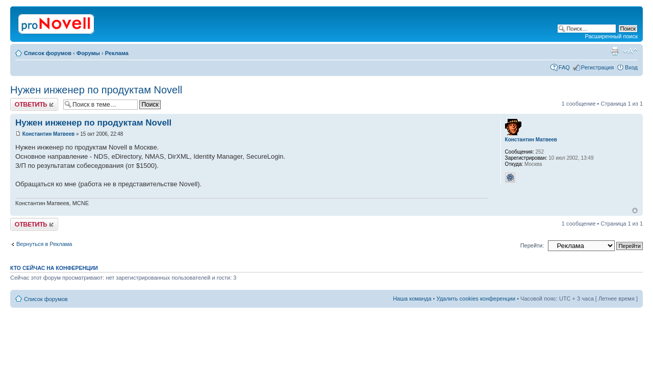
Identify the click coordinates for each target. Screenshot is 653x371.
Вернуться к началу (635, 210)
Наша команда (412, 298)
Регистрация (597, 67)
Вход (631, 67)
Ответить (34, 104)
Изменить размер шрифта (630, 51)
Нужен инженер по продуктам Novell (96, 89)
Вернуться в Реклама (44, 244)
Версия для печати (614, 51)
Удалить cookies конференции (476, 298)
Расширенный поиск (611, 36)
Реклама (117, 53)
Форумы (88, 53)
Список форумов (47, 53)
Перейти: (532, 245)
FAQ (564, 67)
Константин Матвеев (48, 134)
